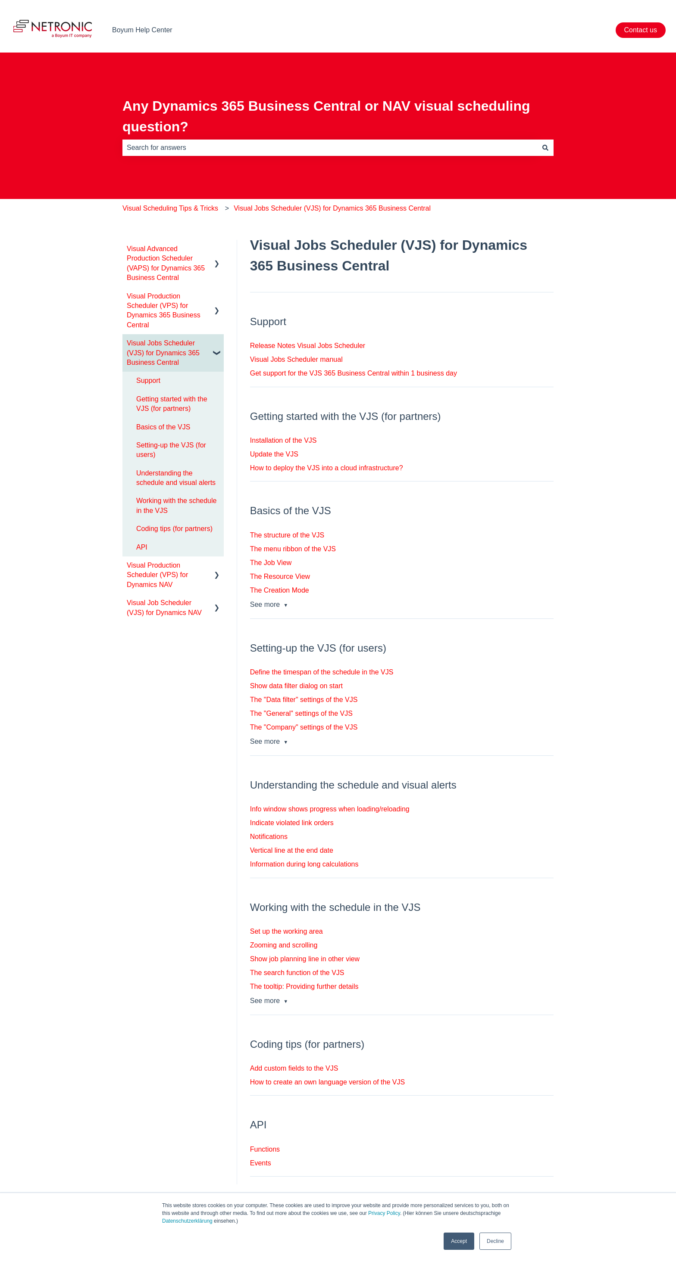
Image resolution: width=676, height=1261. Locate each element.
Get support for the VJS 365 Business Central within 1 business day (353, 373)
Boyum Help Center (142, 30)
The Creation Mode (279, 590)
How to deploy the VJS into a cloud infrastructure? (326, 468)
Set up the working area (286, 931)
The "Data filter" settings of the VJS (304, 699)
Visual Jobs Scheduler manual (296, 359)
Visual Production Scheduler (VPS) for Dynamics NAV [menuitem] (157, 575)
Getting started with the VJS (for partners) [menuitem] (171, 403)
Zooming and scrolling (284, 945)
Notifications (269, 836)
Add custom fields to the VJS (294, 1068)
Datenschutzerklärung (187, 1221)
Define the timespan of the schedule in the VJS (322, 672)
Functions (265, 1149)
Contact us (640, 30)
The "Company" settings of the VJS (304, 727)
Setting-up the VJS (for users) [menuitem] (171, 449)
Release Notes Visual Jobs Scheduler (307, 345)
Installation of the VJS (283, 440)
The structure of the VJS (287, 535)
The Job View (271, 562)
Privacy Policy (384, 1213)
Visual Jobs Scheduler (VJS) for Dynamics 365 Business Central (332, 208)
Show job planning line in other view (305, 959)
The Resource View (280, 576)
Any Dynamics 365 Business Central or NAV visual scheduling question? (326, 116)
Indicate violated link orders (292, 822)
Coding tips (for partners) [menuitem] (174, 528)
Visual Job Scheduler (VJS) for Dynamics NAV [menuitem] (164, 607)
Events (260, 1163)
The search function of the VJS (297, 972)
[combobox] (329, 148)
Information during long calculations (304, 864)
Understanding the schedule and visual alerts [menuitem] (176, 477)
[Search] (545, 148)
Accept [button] (459, 1241)
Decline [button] (495, 1241)
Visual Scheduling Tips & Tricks (170, 208)
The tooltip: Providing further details (304, 986)
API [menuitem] (141, 547)
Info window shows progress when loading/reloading (330, 809)
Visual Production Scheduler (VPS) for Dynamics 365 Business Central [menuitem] (163, 310)
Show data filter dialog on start (296, 686)
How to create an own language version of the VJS (327, 1082)
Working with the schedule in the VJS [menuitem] (176, 505)
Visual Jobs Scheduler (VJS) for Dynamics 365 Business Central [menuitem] (163, 352)
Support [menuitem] (148, 380)
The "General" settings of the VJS (301, 713)
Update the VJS (274, 454)
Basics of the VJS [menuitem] (163, 427)
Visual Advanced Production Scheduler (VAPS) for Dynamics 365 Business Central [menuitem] (166, 263)
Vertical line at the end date (291, 850)
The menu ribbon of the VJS (293, 549)
